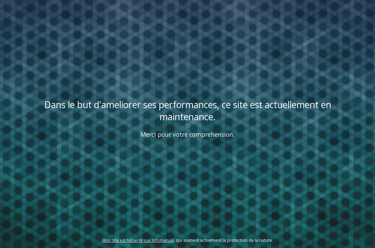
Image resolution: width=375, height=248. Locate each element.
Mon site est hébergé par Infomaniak (138, 240)
